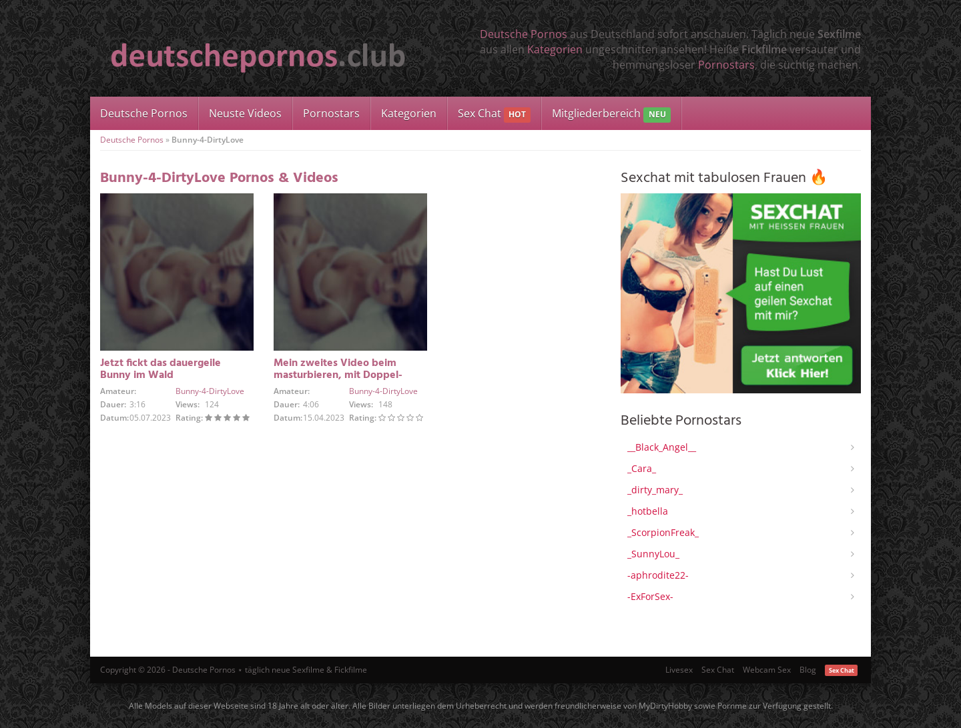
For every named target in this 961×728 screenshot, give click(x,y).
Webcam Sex (767, 669)
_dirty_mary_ (655, 489)
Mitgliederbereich (611, 114)
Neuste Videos (245, 113)
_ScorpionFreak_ (663, 532)
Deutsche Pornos (523, 34)
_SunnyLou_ (653, 553)
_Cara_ (641, 468)
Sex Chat (494, 114)
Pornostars (726, 64)
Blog (807, 669)
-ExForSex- (650, 596)
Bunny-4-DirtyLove (210, 391)
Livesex (679, 669)
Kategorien (555, 49)
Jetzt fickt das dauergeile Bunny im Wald (160, 369)
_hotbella (647, 511)
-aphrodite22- (658, 575)
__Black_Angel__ (661, 447)
